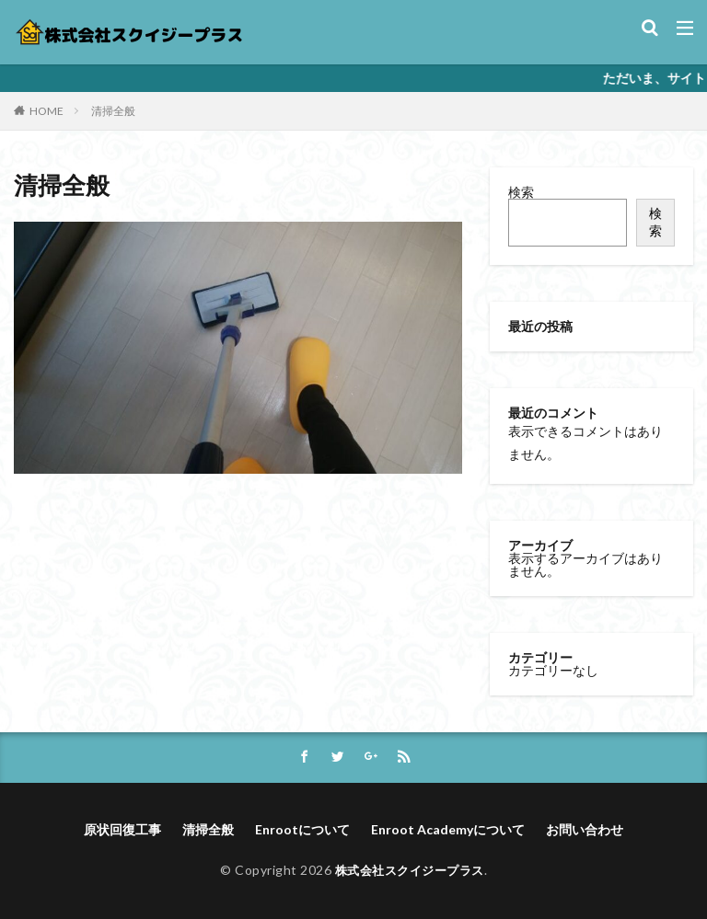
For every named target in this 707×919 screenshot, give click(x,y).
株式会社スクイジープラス (410, 870)
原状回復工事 (122, 829)
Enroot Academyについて (448, 829)
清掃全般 (113, 111)
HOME (46, 111)
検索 (521, 192)
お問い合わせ (584, 829)
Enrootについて (302, 829)
